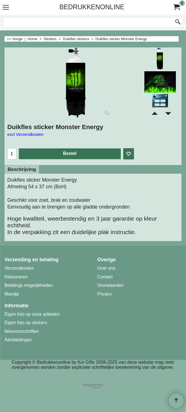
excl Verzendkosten (25, 134)
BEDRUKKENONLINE (91, 7)
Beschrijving (22, 169)
